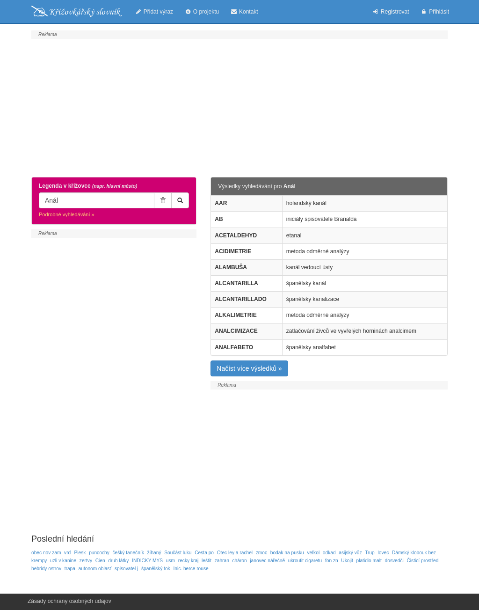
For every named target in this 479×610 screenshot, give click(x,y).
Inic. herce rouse (190, 568)
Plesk (80, 552)
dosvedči (394, 560)
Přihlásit (435, 11)
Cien (100, 560)
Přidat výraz (154, 11)
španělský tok (155, 568)
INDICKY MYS (147, 560)
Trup (370, 552)
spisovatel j (126, 568)
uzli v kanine (63, 560)
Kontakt (244, 11)
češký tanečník (128, 552)
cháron (239, 560)
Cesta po (204, 552)
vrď (67, 552)
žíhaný (154, 552)
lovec (383, 552)
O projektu (201, 11)
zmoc (261, 552)
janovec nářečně (267, 560)
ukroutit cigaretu (305, 560)
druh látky (118, 560)
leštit (206, 560)
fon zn (331, 560)
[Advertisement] (239, 106)
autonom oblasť (95, 568)
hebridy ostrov (46, 568)
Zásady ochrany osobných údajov (69, 601)
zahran (222, 560)
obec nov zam (46, 552)
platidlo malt (369, 560)
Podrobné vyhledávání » (66, 214)
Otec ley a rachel (235, 552)
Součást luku (177, 552)
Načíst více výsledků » (249, 368)
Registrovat (390, 11)
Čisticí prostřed (422, 560)
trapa (70, 568)
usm (170, 560)
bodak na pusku (287, 552)
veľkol (313, 552)
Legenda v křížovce (88, 186)
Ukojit (347, 560)
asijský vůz (350, 552)
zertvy (86, 560)
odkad (329, 552)
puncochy (99, 552)
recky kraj (188, 560)
